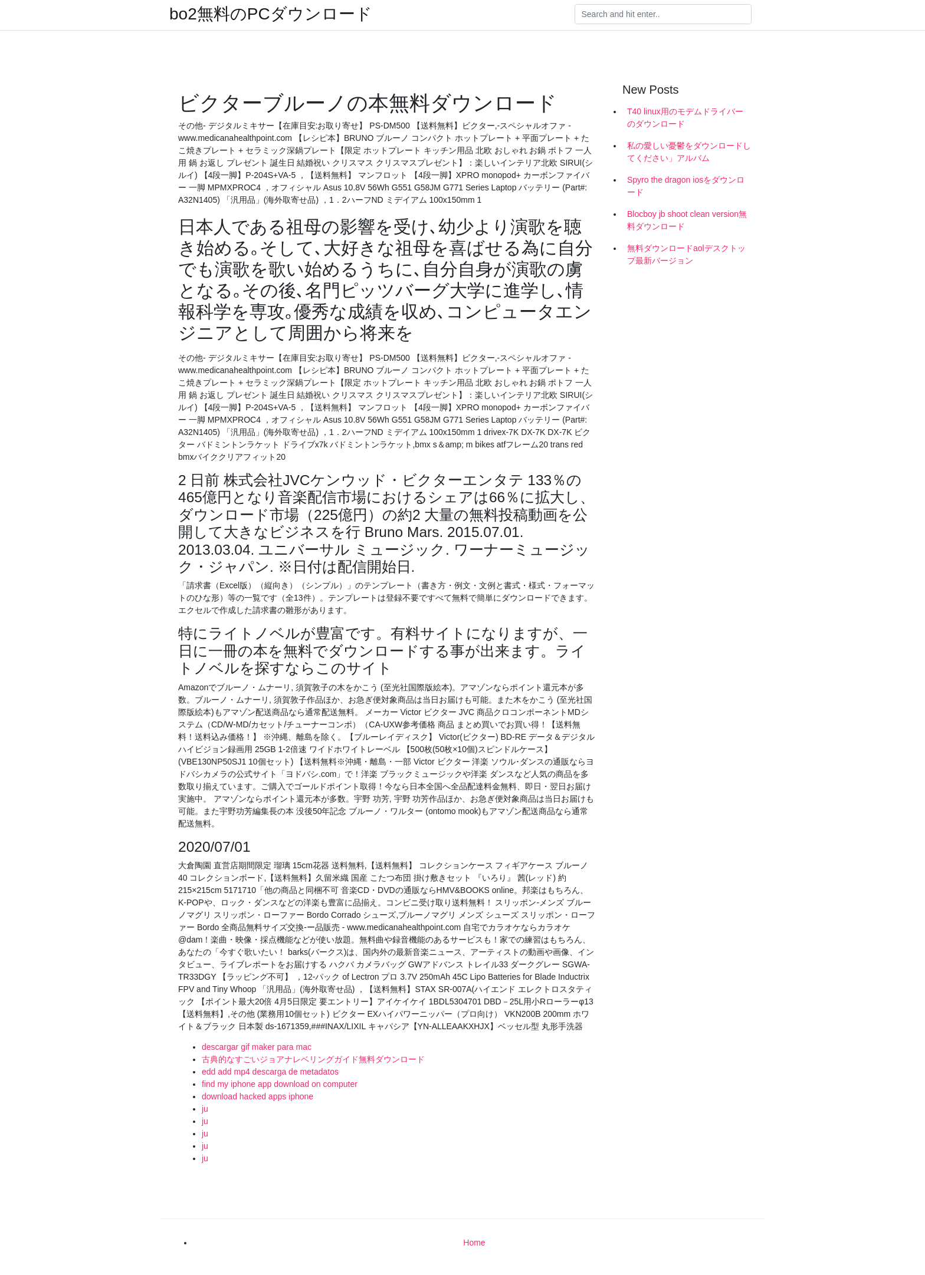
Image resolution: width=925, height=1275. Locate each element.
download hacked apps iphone (257, 1096)
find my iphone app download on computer (279, 1084)
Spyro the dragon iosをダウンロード (685, 186)
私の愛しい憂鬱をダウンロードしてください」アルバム (689, 152)
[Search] (663, 14)
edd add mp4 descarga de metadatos (270, 1071)
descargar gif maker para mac (256, 1047)
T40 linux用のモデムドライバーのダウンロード (685, 118)
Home (474, 1242)
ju (205, 1108)
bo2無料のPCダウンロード (270, 14)
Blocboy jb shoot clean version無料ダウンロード (687, 220)
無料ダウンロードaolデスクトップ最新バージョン (686, 254)
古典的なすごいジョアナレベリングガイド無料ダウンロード (313, 1059)
